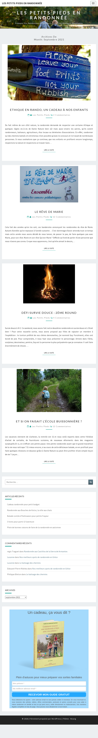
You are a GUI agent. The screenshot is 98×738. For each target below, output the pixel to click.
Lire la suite (50, 150)
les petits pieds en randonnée (22, 3)
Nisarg (73, 719)
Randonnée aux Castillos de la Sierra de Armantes (45, 551)
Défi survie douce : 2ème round (49, 312)
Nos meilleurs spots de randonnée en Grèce (38, 557)
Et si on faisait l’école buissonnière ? (49, 421)
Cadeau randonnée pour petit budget (23, 504)
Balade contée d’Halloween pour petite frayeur (28, 516)
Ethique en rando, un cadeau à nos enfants (49, 109)
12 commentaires (62, 217)
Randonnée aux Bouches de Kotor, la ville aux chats (29, 510)
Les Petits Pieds (41, 115)
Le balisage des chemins (30, 563)
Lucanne (10, 557)
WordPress (56, 719)
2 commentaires (61, 115)
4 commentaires (61, 318)
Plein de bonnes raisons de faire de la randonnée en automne (34, 527)
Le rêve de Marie (49, 211)
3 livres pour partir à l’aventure (20, 521)
